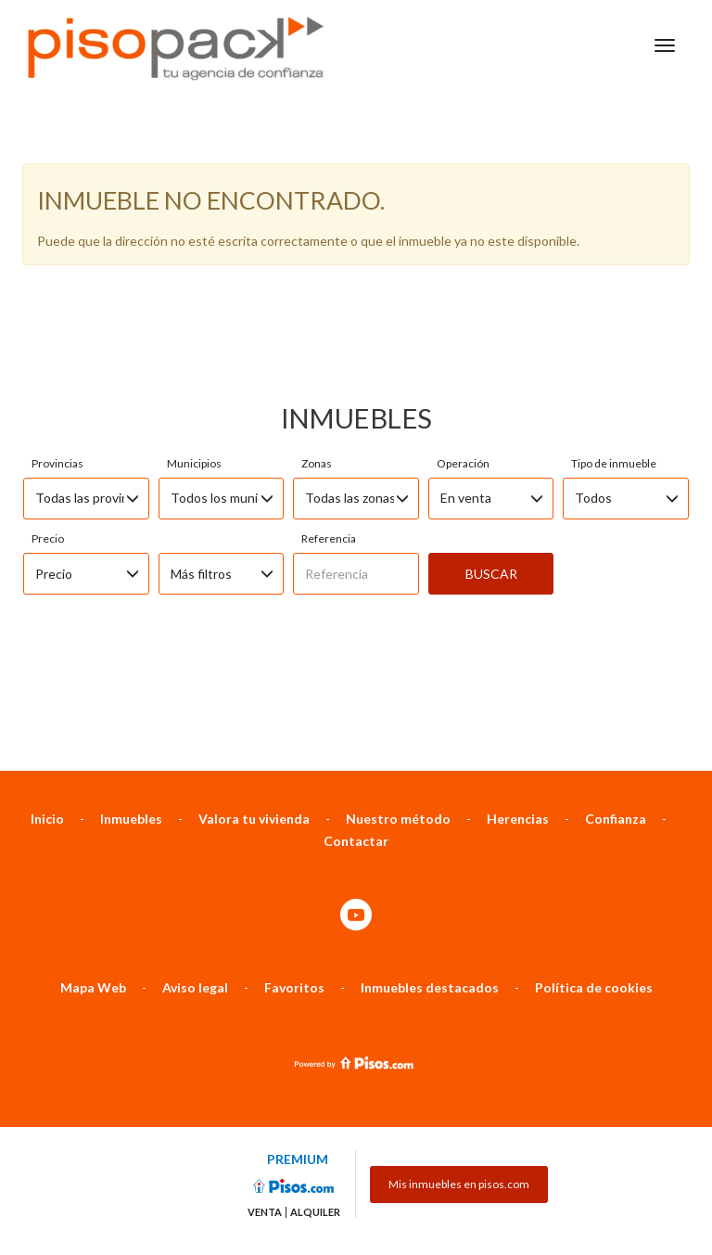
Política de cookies (594, 894)
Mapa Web (93, 894)
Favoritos (294, 894)
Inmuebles (131, 725)
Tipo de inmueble (613, 370)
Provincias (57, 370)
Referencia (328, 445)
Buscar (491, 480)
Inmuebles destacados (430, 894)
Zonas (316, 370)
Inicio (47, 725)
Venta (265, 1118)
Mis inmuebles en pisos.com (458, 1090)
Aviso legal (195, 894)
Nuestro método (398, 725)
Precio (48, 445)
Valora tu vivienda (254, 725)
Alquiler (315, 1118)
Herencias (518, 725)
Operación (463, 370)
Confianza (615, 725)
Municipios (194, 370)
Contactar (356, 747)
